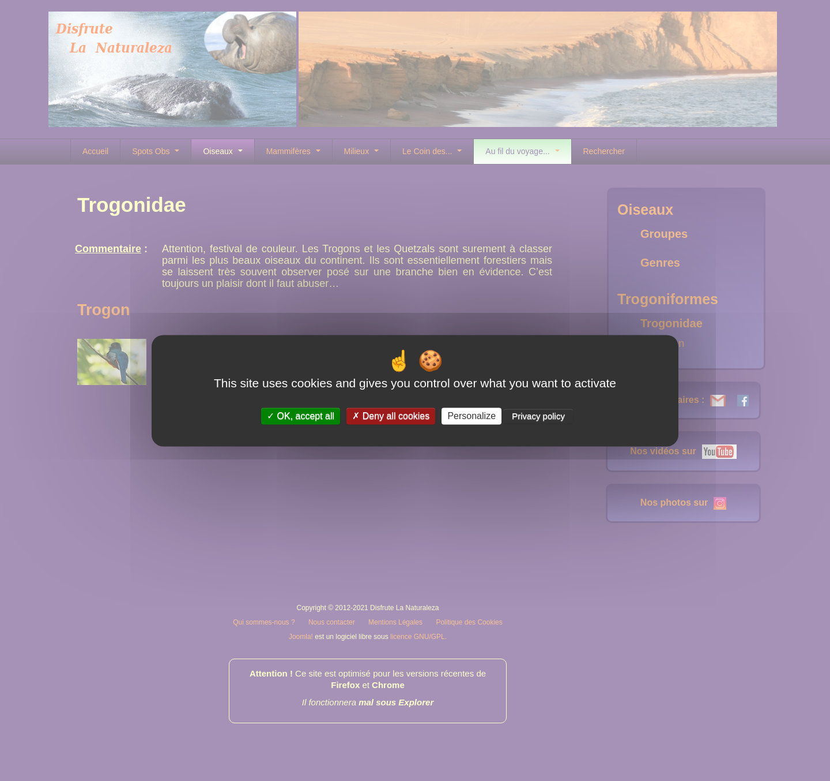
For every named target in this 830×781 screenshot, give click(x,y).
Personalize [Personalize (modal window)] (471, 416)
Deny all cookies (390, 416)
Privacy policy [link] (538, 416)
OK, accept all (300, 416)
